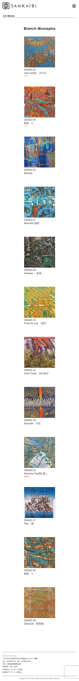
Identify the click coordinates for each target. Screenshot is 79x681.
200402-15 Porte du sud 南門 (39, 306)
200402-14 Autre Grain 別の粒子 (39, 356)
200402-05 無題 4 (39, 556)
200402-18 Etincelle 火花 (39, 406)
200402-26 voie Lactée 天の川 (40, 56)
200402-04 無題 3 (40, 106)
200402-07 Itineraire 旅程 (39, 206)
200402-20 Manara (39, 155)
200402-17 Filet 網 (39, 506)
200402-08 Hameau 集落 (39, 256)
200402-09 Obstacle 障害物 (39, 606)
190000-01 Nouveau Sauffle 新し (40, 457)
